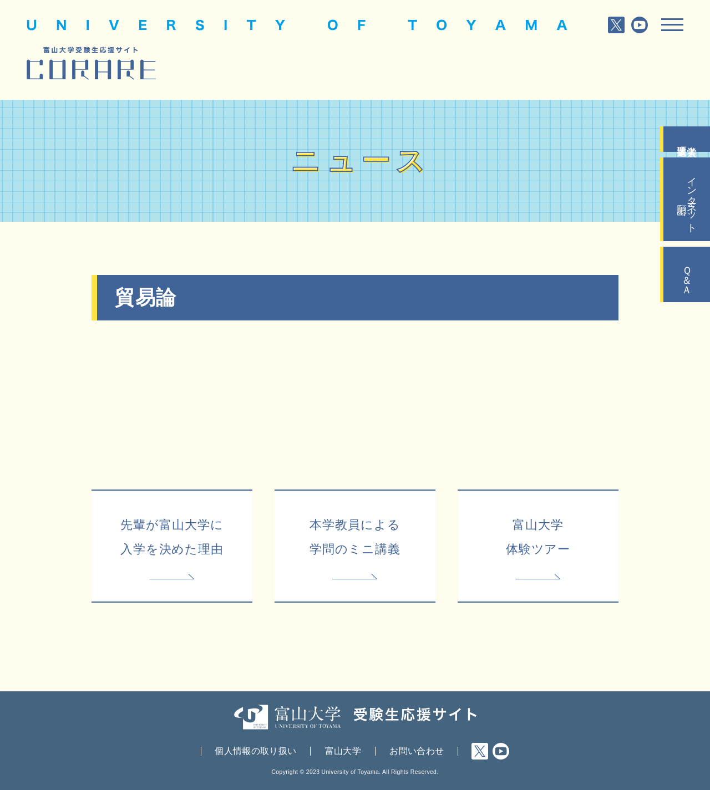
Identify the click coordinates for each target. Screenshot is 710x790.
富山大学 (343, 751)
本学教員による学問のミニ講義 (355, 537)
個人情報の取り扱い (255, 751)
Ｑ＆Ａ (686, 274)
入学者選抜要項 (686, 139)
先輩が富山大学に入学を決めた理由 (172, 537)
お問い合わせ (416, 751)
